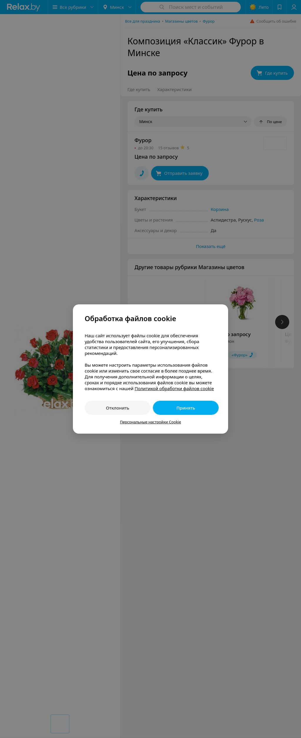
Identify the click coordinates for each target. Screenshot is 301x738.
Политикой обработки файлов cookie (174, 388)
